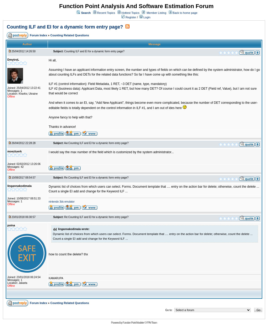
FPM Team (152, 322)
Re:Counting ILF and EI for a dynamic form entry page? (96, 177)
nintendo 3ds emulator (62, 201)
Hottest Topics (130, 12)
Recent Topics (106, 12)
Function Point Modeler (133, 322)
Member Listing (156, 12)
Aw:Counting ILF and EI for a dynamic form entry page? (96, 143)
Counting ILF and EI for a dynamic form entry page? (65, 27)
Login (144, 17)
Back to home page (185, 12)
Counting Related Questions (69, 35)
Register (128, 17)
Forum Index (39, 35)
